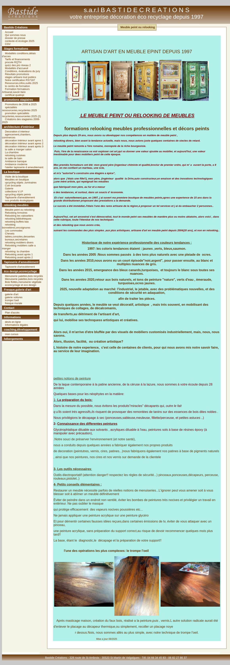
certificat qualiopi (14, 94)
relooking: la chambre (17, 251)
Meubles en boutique (17, 179)
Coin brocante (13, 185)
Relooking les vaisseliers (19, 215)
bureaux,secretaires (16, 239)
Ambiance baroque (16, 161)
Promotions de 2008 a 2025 (21, 104)
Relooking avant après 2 (19, 257)
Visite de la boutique (16, 176)
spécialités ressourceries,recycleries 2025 (19, 109)
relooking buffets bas (17, 221)
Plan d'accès (12, 312)
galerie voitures (13, 297)
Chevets (9, 233)
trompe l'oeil (12, 300)
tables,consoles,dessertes (20, 236)
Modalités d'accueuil (16, 68)
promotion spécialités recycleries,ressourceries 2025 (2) (21, 115)
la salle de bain (13, 158)
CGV (8, 43)
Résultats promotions (17, 74)
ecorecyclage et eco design (20, 284)
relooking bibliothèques (18, 218)
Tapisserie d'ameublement (20, 197)
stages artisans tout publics (20, 77)
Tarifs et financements (17, 59)
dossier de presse (15, 38)
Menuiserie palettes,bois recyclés (24, 276)
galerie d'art (11, 294)
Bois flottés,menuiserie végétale (23, 281)
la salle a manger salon (18, 149)
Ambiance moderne (16, 164)
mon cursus (11, 334)
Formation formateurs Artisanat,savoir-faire (16, 90)
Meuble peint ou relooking (19, 209)
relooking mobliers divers (19, 242)
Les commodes (13, 230)
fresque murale (13, 303)
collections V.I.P (14, 191)
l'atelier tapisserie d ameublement (24, 167)
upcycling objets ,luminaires (20, 182)
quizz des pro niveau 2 (18, 65)
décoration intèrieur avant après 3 (24, 146)
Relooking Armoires (16, 212)
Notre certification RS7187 (20, 80)
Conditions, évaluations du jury (22, 71)
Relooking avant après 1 (19, 254)
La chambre (12, 152)
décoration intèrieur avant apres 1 (24, 140)
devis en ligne (13, 321)
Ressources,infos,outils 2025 (21, 83)
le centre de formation (17, 86)
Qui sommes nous (15, 35)
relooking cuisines (15, 155)
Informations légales (16, 324)
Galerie (9, 188)
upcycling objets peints (18, 194)
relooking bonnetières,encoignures (16, 226)
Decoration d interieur (17, 131)
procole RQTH (13, 62)
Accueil (9, 32)
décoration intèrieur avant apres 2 (24, 143)
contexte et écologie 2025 (19, 41)
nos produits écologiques (19, 200)
